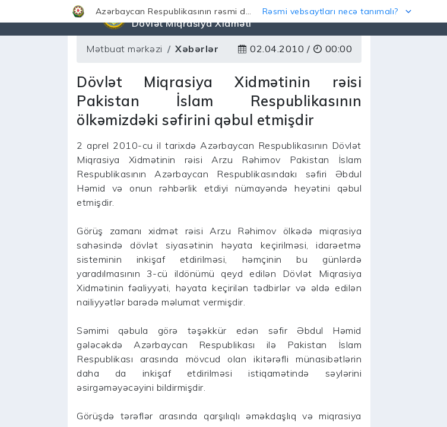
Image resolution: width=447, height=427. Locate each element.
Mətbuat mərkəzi (124, 49)
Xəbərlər (196, 49)
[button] (223, 11)
